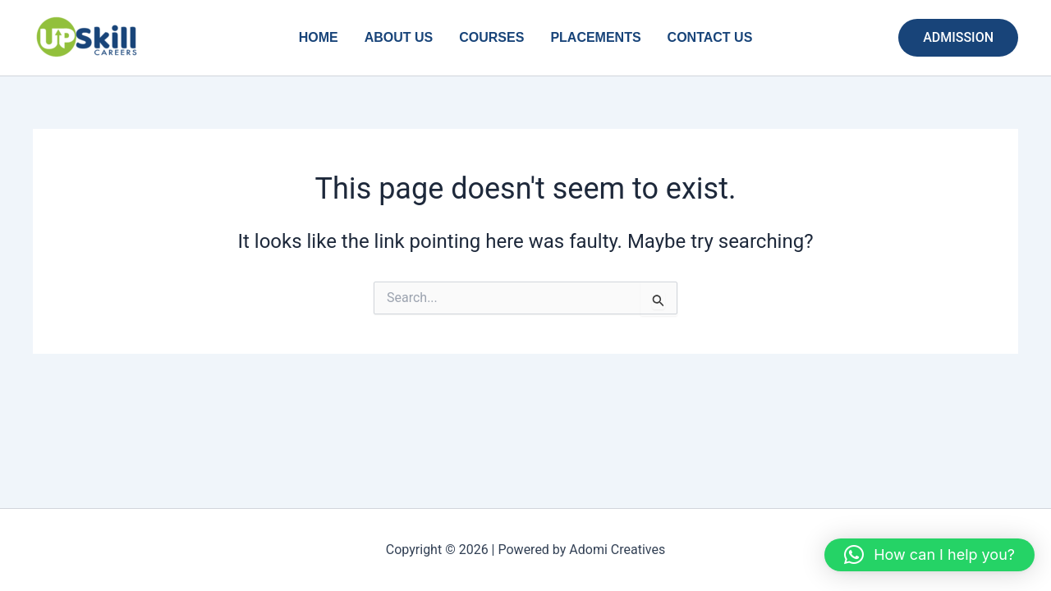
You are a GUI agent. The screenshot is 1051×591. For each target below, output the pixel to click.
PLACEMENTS (595, 37)
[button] (958, 38)
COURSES (491, 37)
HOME (318, 37)
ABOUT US (399, 37)
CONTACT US (710, 37)
